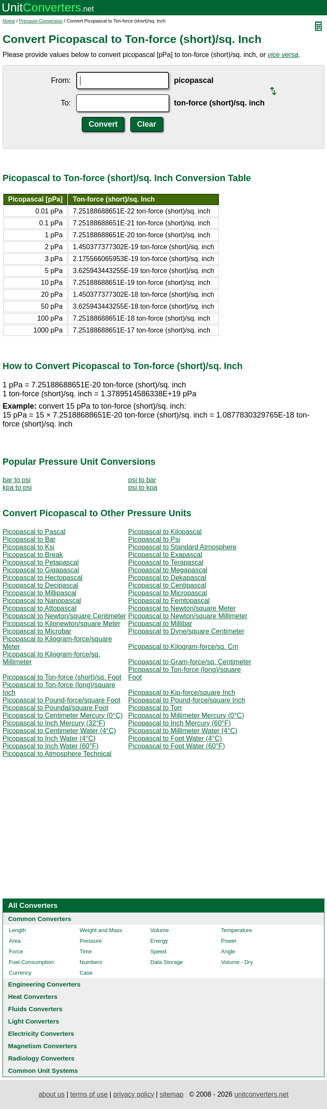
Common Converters (39, 918)
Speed (158, 951)
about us (51, 1094)
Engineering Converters (44, 984)
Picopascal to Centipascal (167, 585)
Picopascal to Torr (155, 707)
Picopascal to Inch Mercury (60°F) (179, 723)
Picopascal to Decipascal (40, 585)
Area (14, 941)
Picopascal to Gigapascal (41, 570)
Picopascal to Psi (154, 539)
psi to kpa (142, 487)
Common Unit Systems (43, 1070)
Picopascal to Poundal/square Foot (55, 707)
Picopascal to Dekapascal (167, 577)
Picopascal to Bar (29, 539)
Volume (159, 930)
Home (9, 20)
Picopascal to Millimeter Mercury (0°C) (186, 715)
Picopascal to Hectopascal (43, 577)
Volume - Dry (237, 962)
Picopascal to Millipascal (39, 593)
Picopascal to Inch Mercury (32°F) (54, 723)
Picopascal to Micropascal (167, 593)
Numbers (91, 962)
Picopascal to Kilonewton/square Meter (61, 623)
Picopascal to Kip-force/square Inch (181, 692)
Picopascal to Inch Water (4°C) (49, 738)
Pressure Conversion (41, 20)
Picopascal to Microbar (37, 631)
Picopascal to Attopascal (39, 608)
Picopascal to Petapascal (41, 562)
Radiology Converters (41, 1058)
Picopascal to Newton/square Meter (182, 608)
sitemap (172, 1094)
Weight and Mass (101, 930)
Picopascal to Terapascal (166, 562)
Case (86, 973)
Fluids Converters (35, 1008)
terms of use (89, 1094)
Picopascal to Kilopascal (165, 531)
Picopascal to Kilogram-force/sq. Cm (183, 646)
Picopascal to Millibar (160, 623)
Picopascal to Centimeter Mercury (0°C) (63, 715)
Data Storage (166, 962)
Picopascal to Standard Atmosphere (182, 547)
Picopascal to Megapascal (167, 570)
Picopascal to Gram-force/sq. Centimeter (189, 661)
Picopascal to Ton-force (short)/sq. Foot (62, 677)
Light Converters (33, 1021)
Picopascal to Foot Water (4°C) (175, 738)
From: (61, 80)
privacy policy (133, 1094)
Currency (20, 973)
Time (86, 951)
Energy (159, 941)
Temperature (236, 930)
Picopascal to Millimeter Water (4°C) (183, 730)
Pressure (91, 941)
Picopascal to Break (33, 554)
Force (16, 951)
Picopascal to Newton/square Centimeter (64, 616)
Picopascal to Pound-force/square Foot (61, 700)
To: (65, 103)
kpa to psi (17, 487)
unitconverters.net (261, 1094)
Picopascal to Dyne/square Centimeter (186, 631)
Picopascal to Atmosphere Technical (57, 753)
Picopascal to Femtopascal (168, 600)
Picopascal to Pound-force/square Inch (186, 700)
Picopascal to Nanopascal (42, 600)
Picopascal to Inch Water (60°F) (50, 746)
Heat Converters (32, 996)
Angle (228, 951)
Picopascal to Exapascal (165, 554)
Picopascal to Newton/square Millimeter (187, 616)
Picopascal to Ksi (28, 547)
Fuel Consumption (31, 962)
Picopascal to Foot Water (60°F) (176, 746)
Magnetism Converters (42, 1045)
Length (17, 930)
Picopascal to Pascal (34, 531)
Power (229, 941)
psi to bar (142, 479)
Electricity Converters (41, 1033)
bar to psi (17, 479)
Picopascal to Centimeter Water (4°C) (59, 730)
